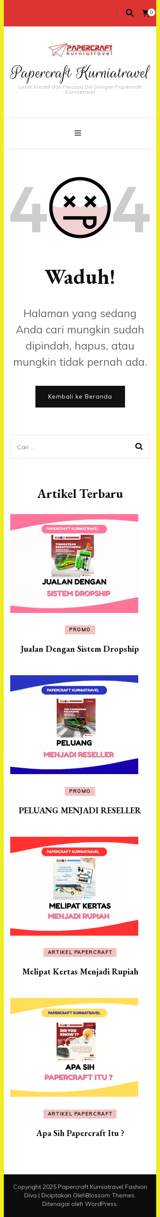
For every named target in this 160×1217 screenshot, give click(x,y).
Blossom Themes (110, 1195)
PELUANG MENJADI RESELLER (80, 810)
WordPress (100, 1204)
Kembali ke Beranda (80, 396)
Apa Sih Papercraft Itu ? (80, 1133)
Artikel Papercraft (80, 952)
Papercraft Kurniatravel (80, 72)
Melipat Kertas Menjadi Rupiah (80, 971)
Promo (80, 630)
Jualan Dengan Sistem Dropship (80, 648)
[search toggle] (130, 13)
